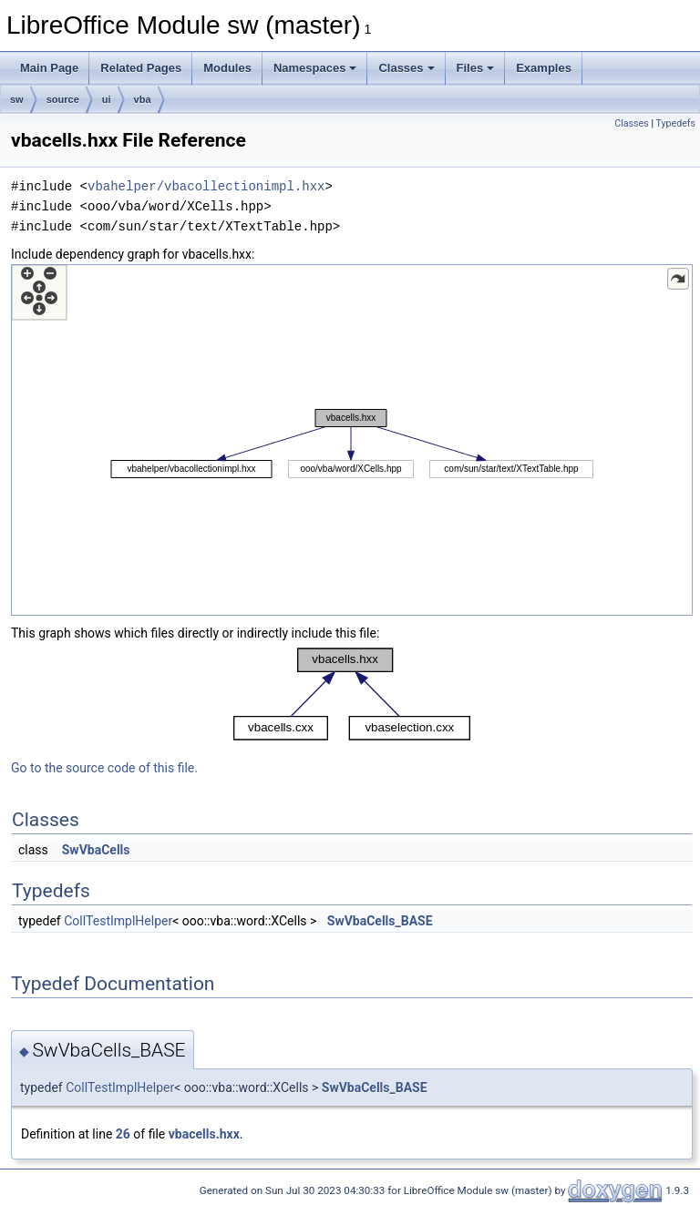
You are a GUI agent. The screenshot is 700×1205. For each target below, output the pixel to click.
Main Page (49, 68)
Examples (543, 68)
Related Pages (140, 68)
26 (123, 1134)
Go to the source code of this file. (104, 768)
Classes (406, 68)
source (62, 99)
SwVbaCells (96, 849)
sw (17, 99)
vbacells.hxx (204, 1134)
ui (106, 99)
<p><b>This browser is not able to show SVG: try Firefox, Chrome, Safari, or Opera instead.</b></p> (352, 440)
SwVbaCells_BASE (380, 921)
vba (142, 99)
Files (476, 68)
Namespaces (315, 68)
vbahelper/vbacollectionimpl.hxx (206, 186)
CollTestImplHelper (118, 921)
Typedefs (675, 123)
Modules (227, 68)
